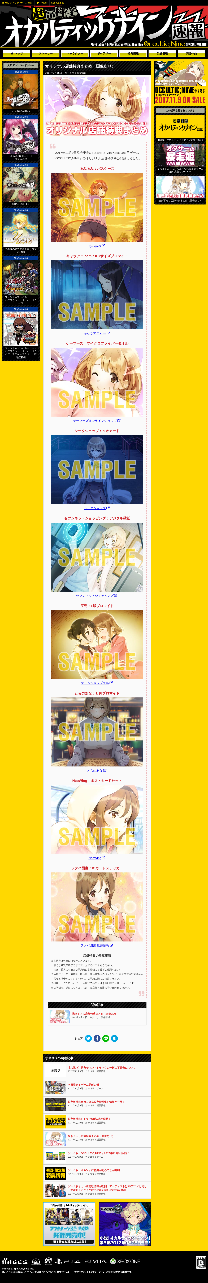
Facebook (97, 1038)
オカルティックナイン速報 (104, 26)
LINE (105, 1038)
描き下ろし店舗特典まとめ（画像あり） (95, 1013)
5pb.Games (57, 2)
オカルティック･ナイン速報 (17, 2)
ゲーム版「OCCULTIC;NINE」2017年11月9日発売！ (99, 1153)
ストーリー (46, 53)
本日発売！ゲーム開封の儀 (83, 1084)
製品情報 (162, 53)
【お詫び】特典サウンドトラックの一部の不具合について (101, 1067)
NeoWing (96, 858)
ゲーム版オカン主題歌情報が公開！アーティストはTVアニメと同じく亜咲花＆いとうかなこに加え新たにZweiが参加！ (107, 1188)
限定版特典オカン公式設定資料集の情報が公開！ (96, 1101)
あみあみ (97, 246)
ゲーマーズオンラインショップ (96, 421)
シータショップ (97, 508)
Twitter (42, 2)
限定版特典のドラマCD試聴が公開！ (89, 1118)
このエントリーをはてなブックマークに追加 (114, 1038)
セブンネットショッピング (96, 595)
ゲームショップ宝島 (97, 683)
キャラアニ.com (97, 333)
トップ (17, 53)
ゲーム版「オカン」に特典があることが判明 (94, 1170)
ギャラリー (104, 53)
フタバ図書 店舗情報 (96, 945)
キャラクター (75, 53)
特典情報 (133, 53)
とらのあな (96, 770)
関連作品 (191, 53)
